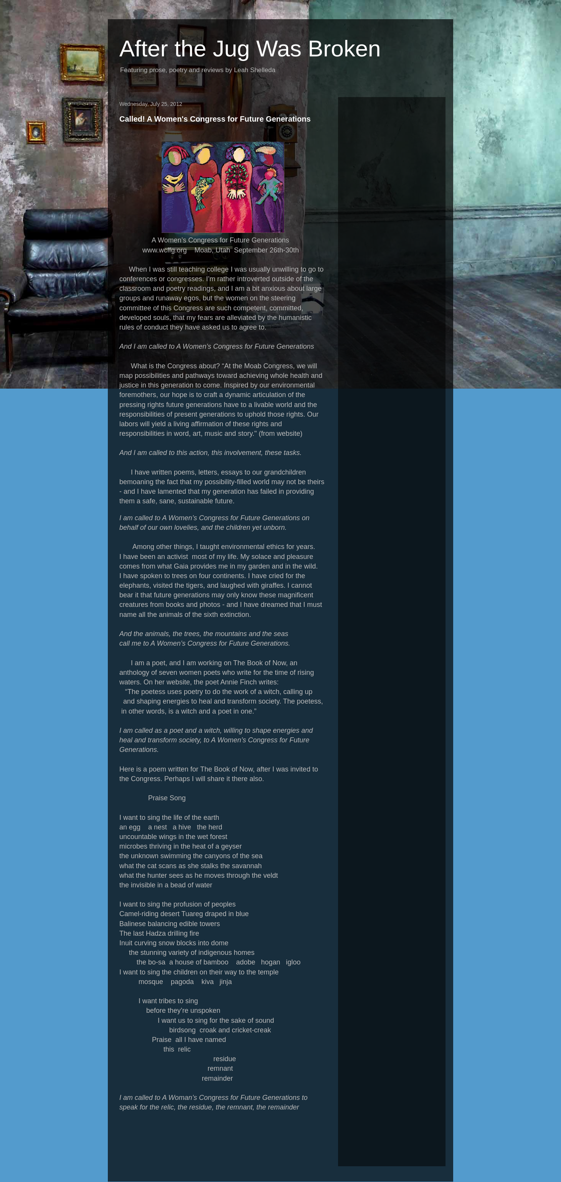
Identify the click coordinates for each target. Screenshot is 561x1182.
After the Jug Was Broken (250, 48)
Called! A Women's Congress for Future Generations (215, 119)
